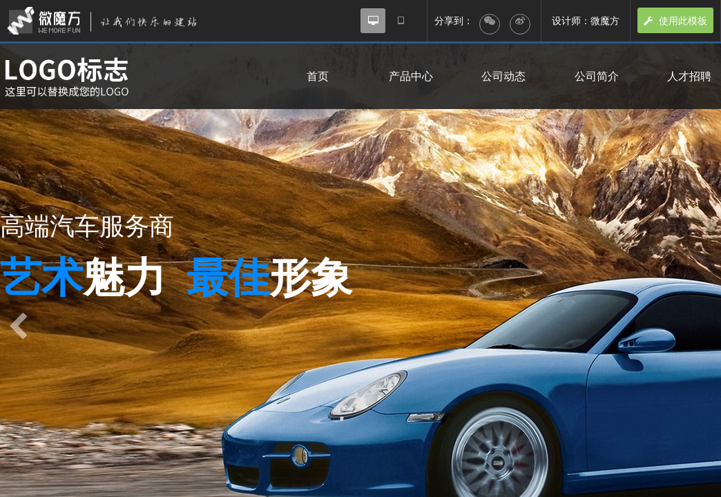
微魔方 (114, 21)
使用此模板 (675, 20)
